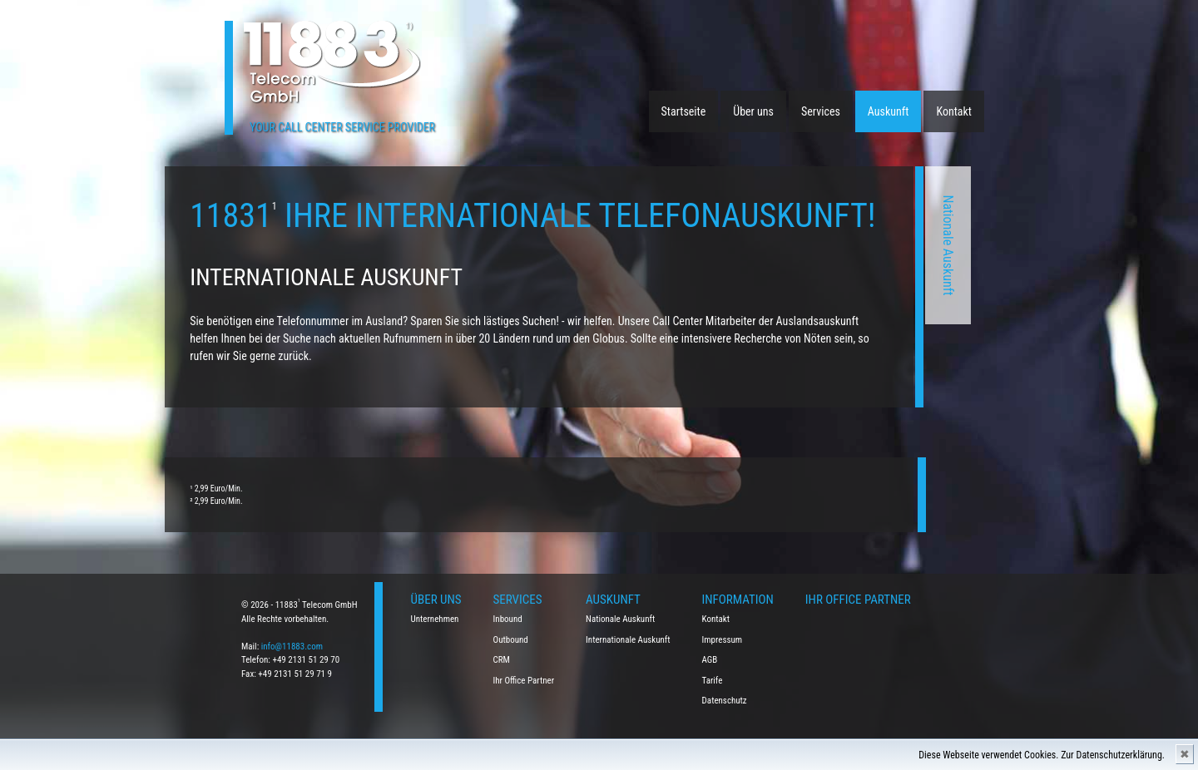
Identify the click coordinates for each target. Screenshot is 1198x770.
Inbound (507, 619)
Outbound (510, 639)
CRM (501, 659)
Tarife (712, 680)
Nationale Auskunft (737, 245)
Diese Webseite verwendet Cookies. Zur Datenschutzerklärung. (1041, 755)
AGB (710, 659)
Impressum (722, 639)
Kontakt (954, 111)
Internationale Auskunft (628, 639)
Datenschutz (724, 700)
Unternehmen (435, 619)
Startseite (683, 111)
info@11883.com (292, 646)
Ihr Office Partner (524, 680)
